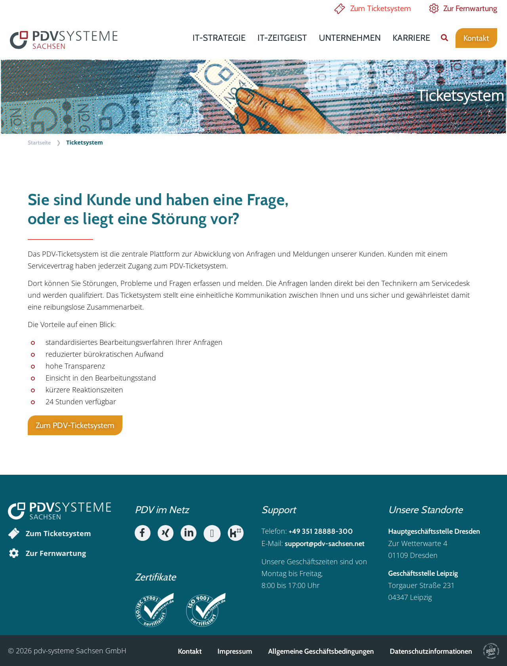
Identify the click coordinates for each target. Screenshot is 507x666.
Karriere (411, 37)
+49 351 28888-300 (321, 531)
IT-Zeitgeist (282, 37)
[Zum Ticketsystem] (14, 533)
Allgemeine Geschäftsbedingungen (321, 651)
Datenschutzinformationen (431, 651)
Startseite (39, 142)
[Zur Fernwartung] (14, 553)
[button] (444, 37)
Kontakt (190, 651)
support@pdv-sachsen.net (324, 543)
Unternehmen (350, 37)
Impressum (234, 651)
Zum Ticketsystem (380, 8)
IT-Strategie (219, 37)
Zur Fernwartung (470, 8)
